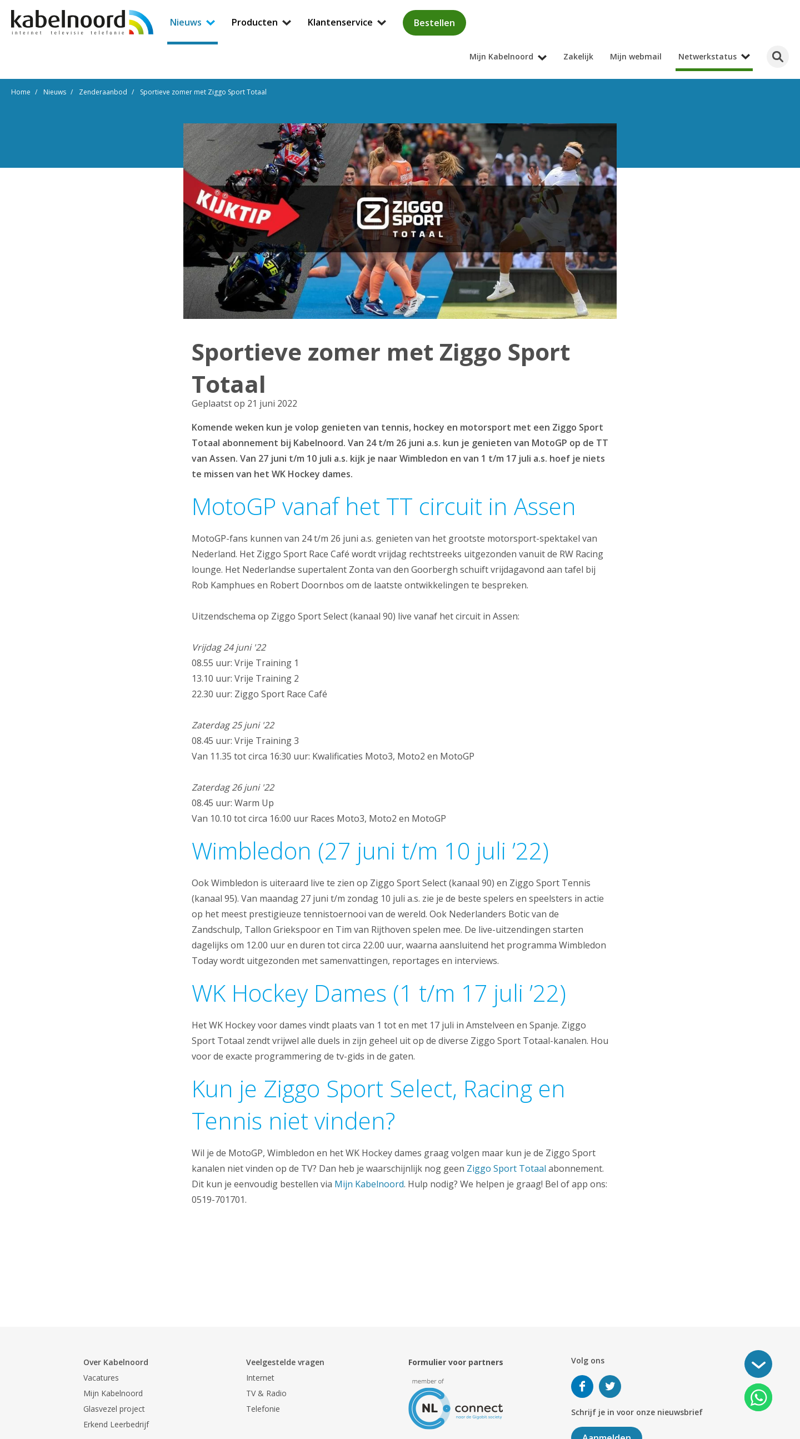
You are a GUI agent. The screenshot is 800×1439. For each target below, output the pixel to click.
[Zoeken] (778, 57)
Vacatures (101, 1377)
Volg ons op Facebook (582, 1386)
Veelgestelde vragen (285, 1362)
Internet (260, 1377)
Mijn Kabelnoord (369, 1184)
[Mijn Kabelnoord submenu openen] (796, 7)
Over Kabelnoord (115, 1362)
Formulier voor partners (455, 1362)
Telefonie (263, 1408)
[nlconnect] (455, 1403)
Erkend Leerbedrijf (116, 1424)
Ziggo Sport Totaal (506, 1168)
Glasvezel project (114, 1408)
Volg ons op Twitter (610, 1386)
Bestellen (434, 23)
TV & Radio (266, 1393)
